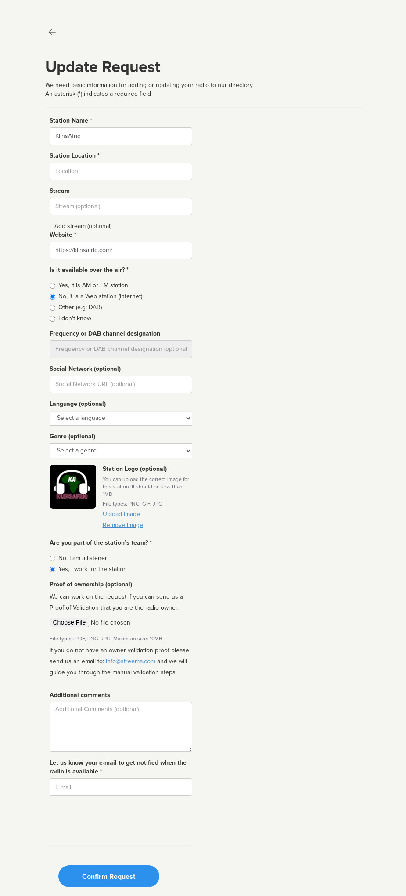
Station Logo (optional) (135, 469)
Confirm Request (108, 876)
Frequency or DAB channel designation (105, 333)
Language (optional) (78, 404)
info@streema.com (130, 661)
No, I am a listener (82, 558)
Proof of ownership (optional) (91, 584)
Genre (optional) (72, 436)
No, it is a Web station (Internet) (100, 296)
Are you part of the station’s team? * (101, 542)
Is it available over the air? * (89, 270)
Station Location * (75, 155)
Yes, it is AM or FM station (93, 285)
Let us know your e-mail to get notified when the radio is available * (118, 767)
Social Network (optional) (85, 368)
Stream (60, 191)
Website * (63, 234)
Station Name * (71, 120)
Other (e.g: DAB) (80, 307)
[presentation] (116, 819)
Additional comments (80, 695)
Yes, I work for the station (92, 569)
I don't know (74, 318)
